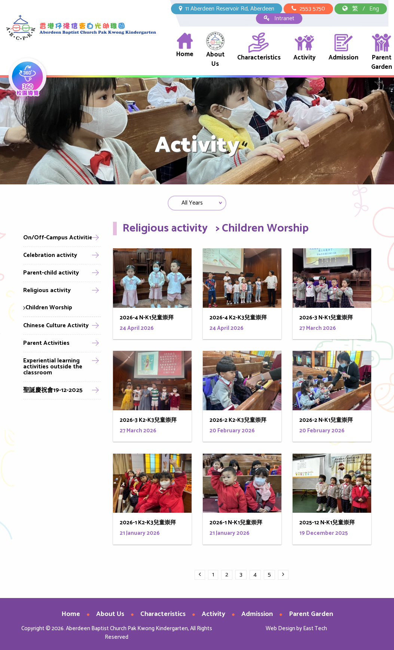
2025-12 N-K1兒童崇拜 (327, 525)
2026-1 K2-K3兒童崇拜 (148, 525)
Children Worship (47, 308)
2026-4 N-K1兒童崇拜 (147, 320)
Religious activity (47, 290)
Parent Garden (381, 52)
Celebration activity (50, 255)
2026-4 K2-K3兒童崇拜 (238, 320)
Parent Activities (46, 343)
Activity (304, 47)
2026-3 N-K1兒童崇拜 (326, 320)
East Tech (315, 628)
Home (184, 45)
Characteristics (259, 47)
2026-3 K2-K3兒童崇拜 (148, 422)
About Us (215, 51)
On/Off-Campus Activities (59, 238)
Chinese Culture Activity (56, 326)
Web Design (280, 628)
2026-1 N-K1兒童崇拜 (236, 525)
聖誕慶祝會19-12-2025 (53, 390)
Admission (343, 47)
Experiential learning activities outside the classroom (52, 367)
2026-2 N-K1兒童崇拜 (326, 422)
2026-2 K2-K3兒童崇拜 (238, 422)
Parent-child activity (51, 273)
